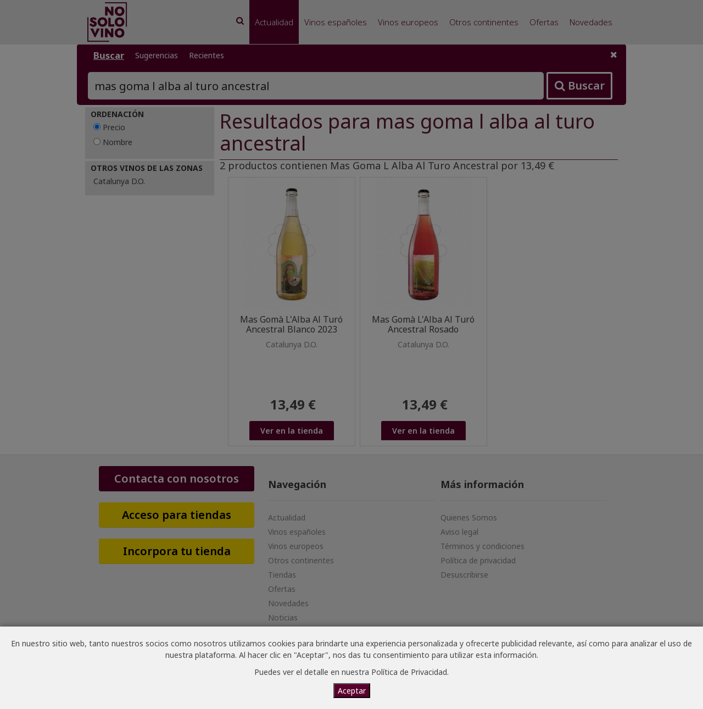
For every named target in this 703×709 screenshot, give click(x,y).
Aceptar (352, 690)
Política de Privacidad (409, 672)
